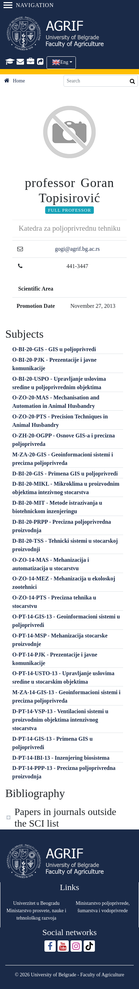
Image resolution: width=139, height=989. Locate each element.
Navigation (29, 5)
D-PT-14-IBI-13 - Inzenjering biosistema (60, 758)
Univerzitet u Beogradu (36, 903)
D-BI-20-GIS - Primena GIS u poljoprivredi (65, 474)
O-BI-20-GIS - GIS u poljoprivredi (54, 349)
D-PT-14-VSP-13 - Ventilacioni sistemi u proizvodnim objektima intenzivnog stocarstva (60, 719)
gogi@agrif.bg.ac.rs (77, 249)
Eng (64, 62)
